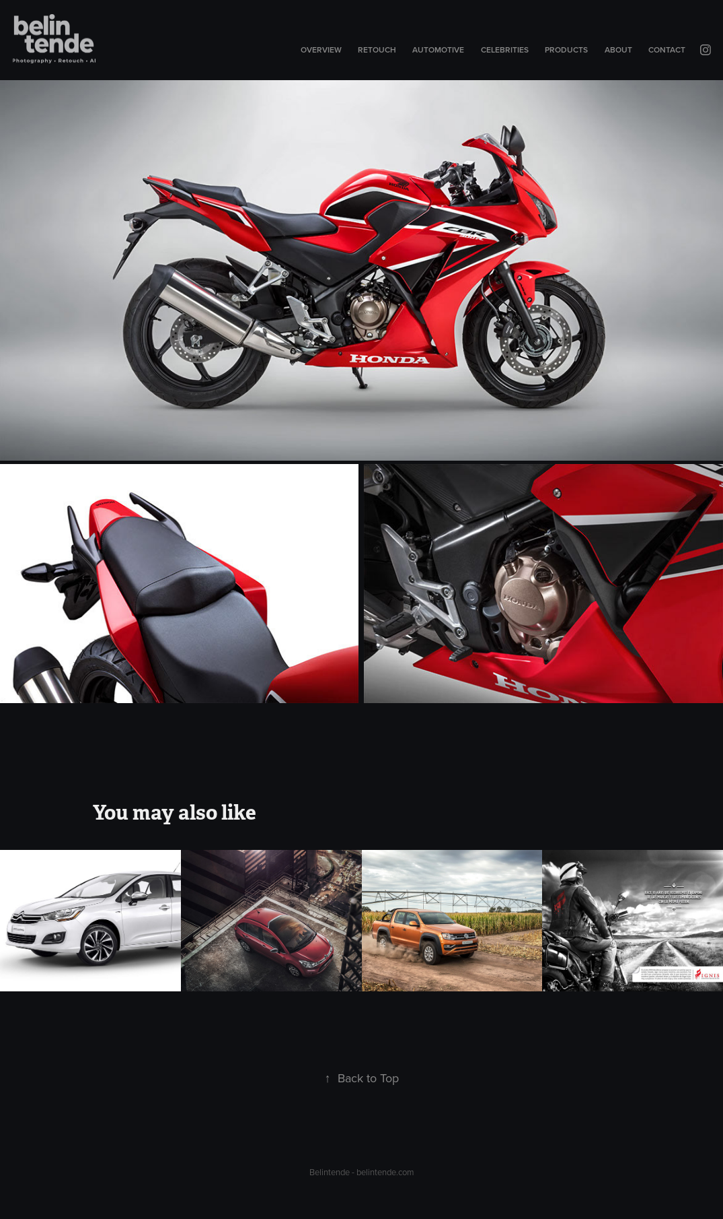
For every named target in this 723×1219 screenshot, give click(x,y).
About (618, 49)
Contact (666, 49)
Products (566, 49)
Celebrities (505, 49)
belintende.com (385, 1172)
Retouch (377, 49)
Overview (321, 49)
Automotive (438, 49)
